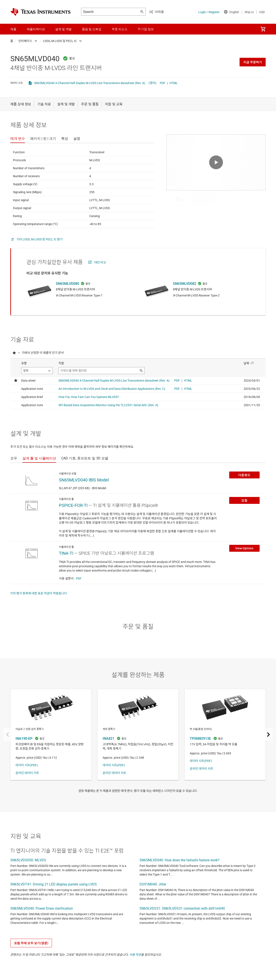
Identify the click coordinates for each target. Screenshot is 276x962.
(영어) (152, 83)
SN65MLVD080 (67, 284)
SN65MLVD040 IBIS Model (84, 480)
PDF (162, 83)
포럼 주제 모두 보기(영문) (31, 943)
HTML (173, 83)
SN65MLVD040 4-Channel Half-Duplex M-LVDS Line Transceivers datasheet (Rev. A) (89, 83)
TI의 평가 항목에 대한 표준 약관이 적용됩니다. (39, 593)
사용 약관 (135, 954)
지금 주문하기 (252, 62)
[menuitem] (263, 29)
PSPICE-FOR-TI (73, 505)
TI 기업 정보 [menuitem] (146, 29)
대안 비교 (100, 262)
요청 (244, 500)
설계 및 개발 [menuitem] (63, 29)
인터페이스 (25, 41)
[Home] (40, 12)
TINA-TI (66, 553)
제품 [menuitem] (13, 29)
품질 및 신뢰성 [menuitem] (91, 29)
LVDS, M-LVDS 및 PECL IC (60, 41)
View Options (244, 548)
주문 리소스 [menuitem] (119, 29)
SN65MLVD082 (184, 284)
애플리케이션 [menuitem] (36, 29)
